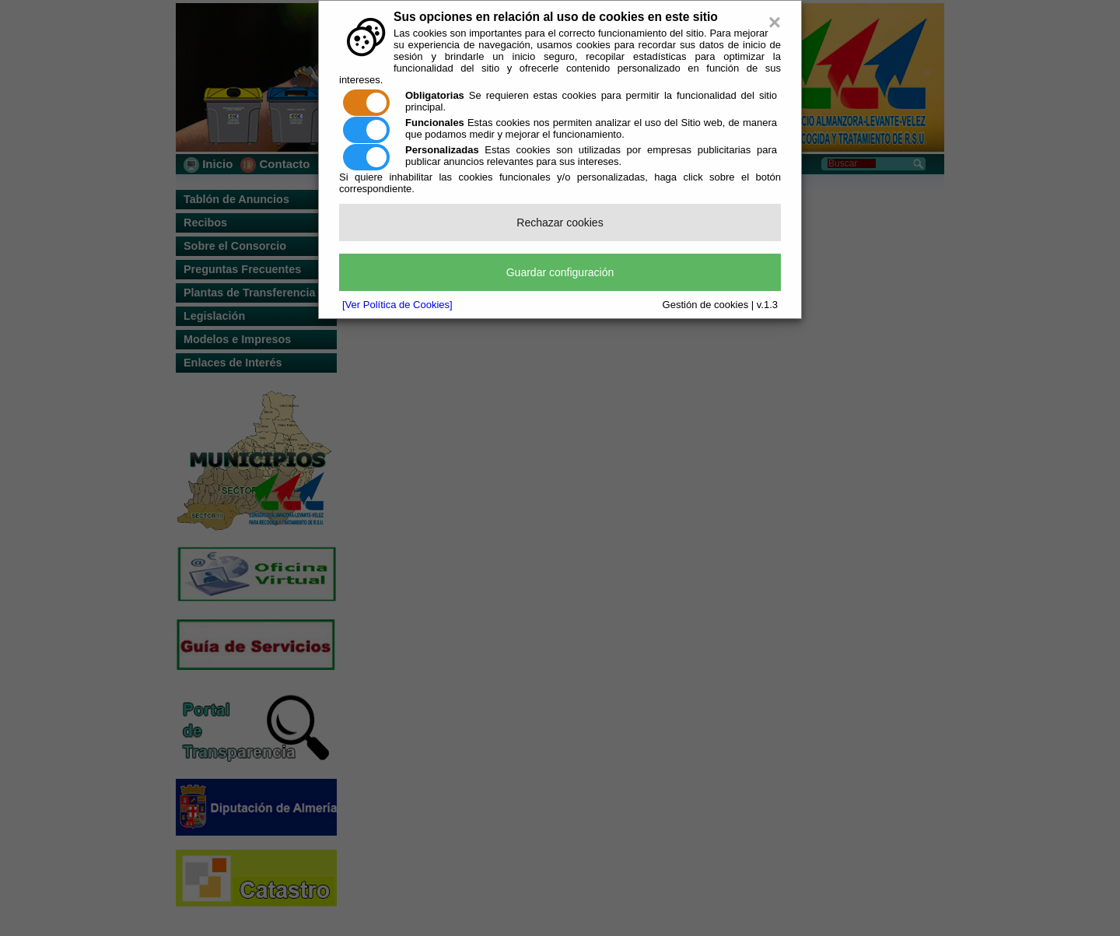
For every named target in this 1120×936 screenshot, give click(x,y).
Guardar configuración (560, 272)
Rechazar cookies (559, 222)
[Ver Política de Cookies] (397, 304)
